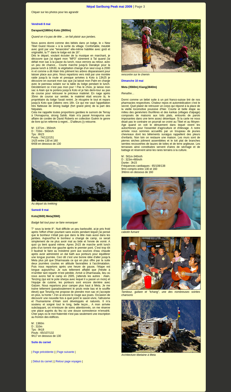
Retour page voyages (68, 361)
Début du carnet (42, 361)
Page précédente (43, 352)
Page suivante (65, 352)
